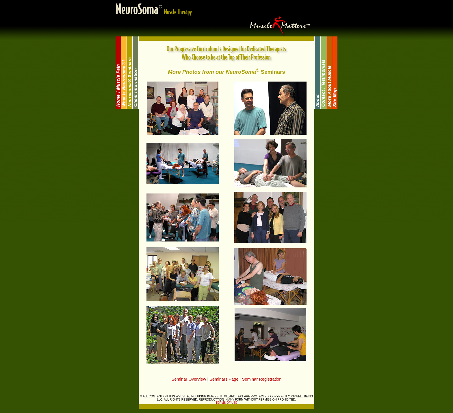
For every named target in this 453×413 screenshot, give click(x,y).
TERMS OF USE (226, 402)
